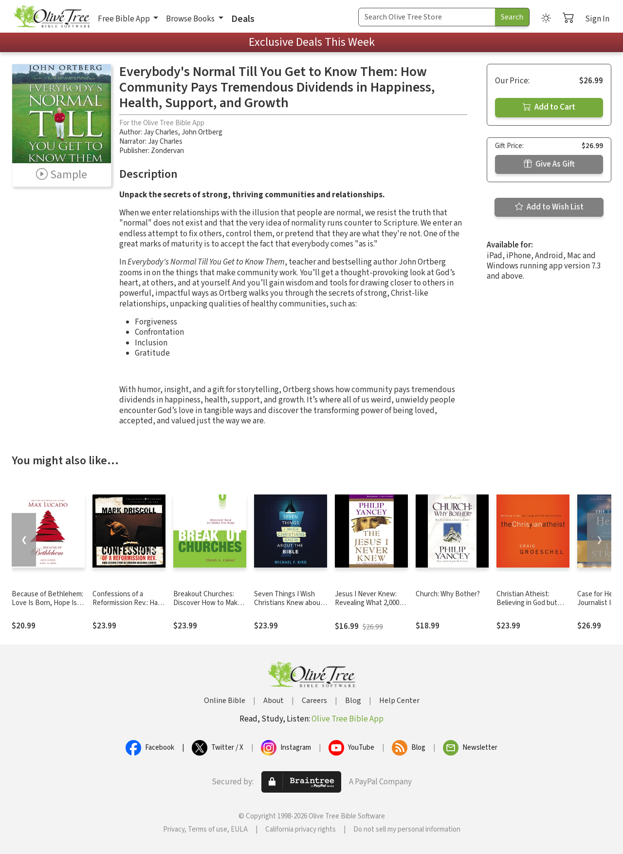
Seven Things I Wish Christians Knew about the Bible (288, 603)
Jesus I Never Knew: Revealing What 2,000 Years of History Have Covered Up (367, 608)
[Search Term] (426, 17)
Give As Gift (549, 164)
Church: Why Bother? (448, 594)
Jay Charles (161, 132)
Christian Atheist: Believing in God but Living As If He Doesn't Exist (531, 608)
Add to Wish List (549, 207)
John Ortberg (202, 132)
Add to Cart (549, 107)
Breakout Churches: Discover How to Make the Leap (207, 603)
